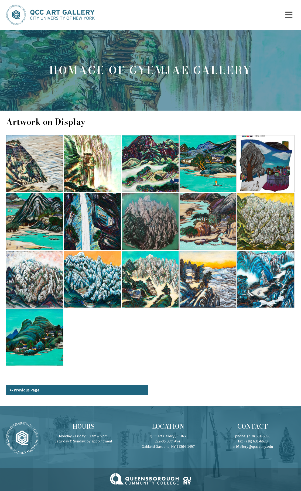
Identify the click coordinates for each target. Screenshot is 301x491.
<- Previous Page (24, 390)
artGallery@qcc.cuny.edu (252, 446)
